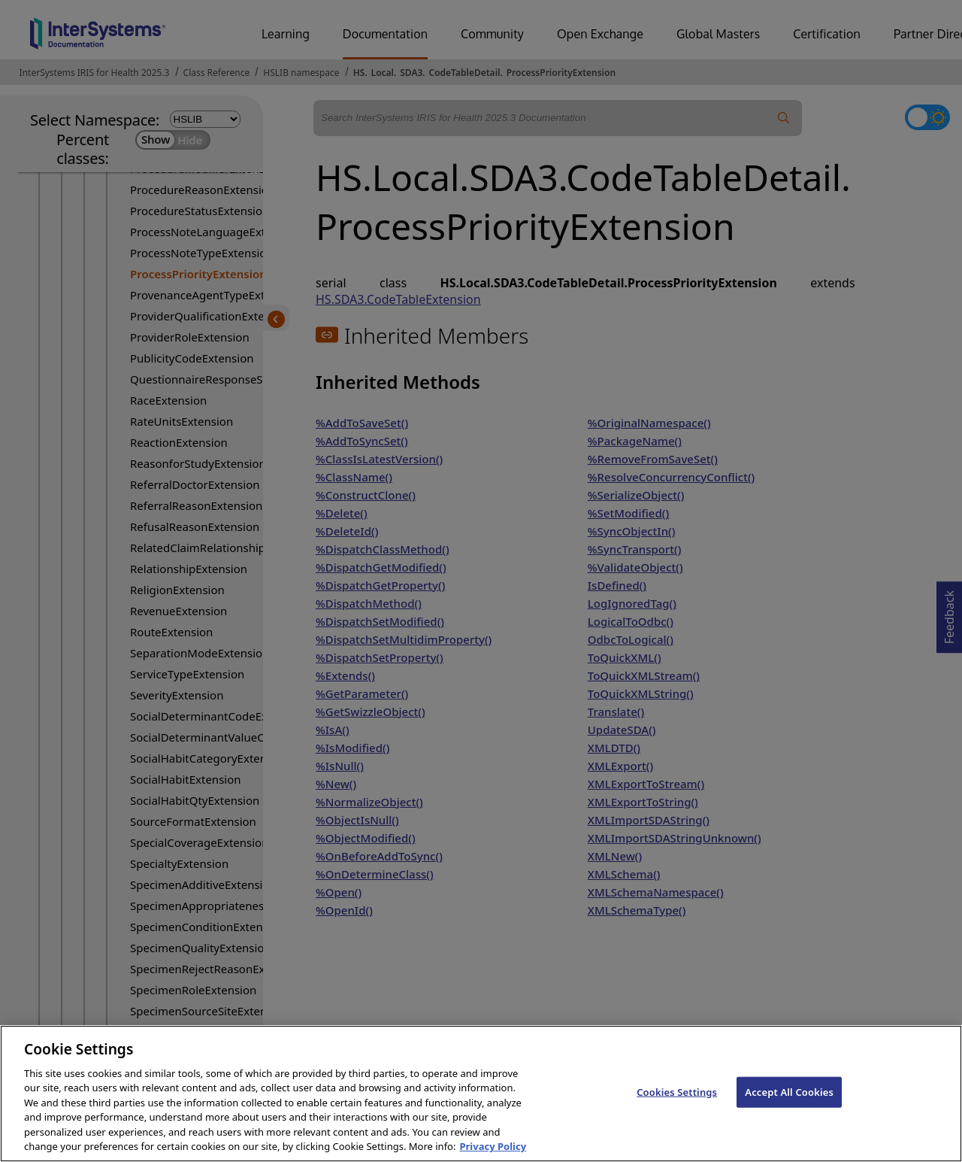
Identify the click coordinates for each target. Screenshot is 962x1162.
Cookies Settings (677, 1105)
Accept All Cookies (789, 1105)
